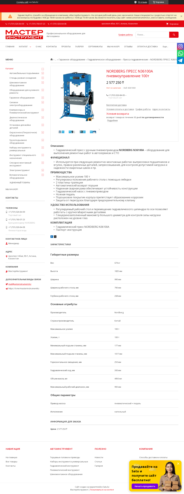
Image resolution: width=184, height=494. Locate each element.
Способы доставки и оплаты (153, 457)
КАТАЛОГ (23, 46)
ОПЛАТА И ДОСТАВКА (147, 46)
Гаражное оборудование (72, 59)
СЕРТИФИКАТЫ (95, 46)
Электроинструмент (20, 170)
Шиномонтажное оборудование (18, 84)
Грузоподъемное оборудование (18, 141)
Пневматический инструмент (65, 470)
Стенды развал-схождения (23, 77)
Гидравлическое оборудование (104, 59)
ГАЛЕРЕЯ (79, 46)
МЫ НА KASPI (113, 46)
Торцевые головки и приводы (65, 457)
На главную (11, 457)
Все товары (11, 461)
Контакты (11, 465)
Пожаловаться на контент (102, 489)
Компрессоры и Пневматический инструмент (24, 111)
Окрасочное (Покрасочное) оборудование (23, 134)
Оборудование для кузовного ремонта (24, 91)
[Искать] (174, 35)
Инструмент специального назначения (23, 156)
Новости (99, 457)
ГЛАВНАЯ (10, 46)
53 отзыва (142, 2)
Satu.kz (106, 487)
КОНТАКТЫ (51, 46)
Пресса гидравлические (135, 59)
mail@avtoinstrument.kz (19, 284)
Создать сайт (23, 2)
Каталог (10, 68)
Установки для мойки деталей (20, 126)
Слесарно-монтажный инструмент (20, 164)
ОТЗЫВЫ (128, 46)
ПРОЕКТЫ (66, 46)
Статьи (98, 461)
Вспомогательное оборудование (18, 176)
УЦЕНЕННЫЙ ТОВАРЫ (20, 182)
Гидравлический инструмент (64, 465)
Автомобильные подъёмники (24, 73)
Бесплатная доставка (116, 105)
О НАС (39, 46)
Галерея (99, 465)
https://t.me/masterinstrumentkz (23, 288)
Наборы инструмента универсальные (20, 149)
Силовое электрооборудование (21, 104)
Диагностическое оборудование (18, 119)
